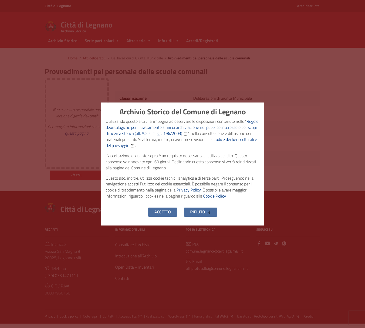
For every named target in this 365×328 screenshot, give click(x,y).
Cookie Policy (214, 198)
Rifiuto (200, 215)
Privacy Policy (188, 192)
